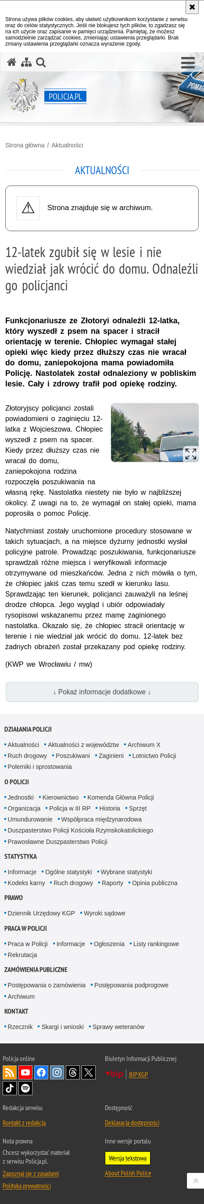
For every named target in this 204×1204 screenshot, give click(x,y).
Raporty (112, 882)
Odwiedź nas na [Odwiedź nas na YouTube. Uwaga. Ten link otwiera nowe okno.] (25, 1072)
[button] (188, 63)
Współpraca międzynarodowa (101, 819)
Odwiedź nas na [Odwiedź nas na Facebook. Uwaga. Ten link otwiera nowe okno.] (41, 1072)
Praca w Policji (25, 928)
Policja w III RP (69, 808)
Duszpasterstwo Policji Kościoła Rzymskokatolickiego (80, 830)
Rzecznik (20, 1026)
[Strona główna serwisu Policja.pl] (12, 62)
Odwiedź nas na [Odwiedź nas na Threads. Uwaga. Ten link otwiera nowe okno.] (73, 1072)
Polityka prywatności (27, 1185)
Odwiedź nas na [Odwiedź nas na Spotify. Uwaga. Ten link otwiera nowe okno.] (25, 1088)
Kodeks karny (26, 882)
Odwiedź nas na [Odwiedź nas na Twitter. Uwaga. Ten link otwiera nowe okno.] (89, 1072)
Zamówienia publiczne (36, 969)
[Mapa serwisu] (26, 62)
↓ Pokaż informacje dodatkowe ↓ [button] (102, 692)
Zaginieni (111, 755)
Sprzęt (138, 808)
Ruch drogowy (27, 755)
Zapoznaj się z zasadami (31, 1173)
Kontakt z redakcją (24, 1122)
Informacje (22, 871)
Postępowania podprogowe (131, 985)
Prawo (13, 897)
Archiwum (21, 996)
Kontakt (16, 1011)
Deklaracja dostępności (132, 1122)
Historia (109, 808)
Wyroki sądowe (104, 913)
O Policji (16, 781)
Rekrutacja (22, 954)
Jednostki (21, 797)
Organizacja (24, 808)
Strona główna (25, 145)
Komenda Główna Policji (120, 797)
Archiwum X (144, 744)
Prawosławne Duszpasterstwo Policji (57, 841)
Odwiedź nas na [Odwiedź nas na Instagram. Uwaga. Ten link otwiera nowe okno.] (57, 1072)
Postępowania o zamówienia (47, 985)
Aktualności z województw (83, 744)
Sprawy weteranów (118, 1026)
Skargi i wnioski (62, 1026)
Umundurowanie (30, 819)
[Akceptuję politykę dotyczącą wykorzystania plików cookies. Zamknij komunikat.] (192, 7)
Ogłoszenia (109, 943)
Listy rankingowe (156, 943)
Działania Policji (28, 729)
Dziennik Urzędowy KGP (41, 913)
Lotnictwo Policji (154, 755)
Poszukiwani (73, 755)
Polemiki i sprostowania (40, 766)
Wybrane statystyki (126, 871)
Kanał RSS (10, 1072)
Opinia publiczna (155, 882)
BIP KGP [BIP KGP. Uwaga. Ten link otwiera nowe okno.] (138, 1074)
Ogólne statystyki (68, 871)
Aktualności (67, 145)
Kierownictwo (61, 797)
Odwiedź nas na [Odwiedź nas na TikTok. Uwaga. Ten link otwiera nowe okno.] (10, 1088)
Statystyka (20, 856)
